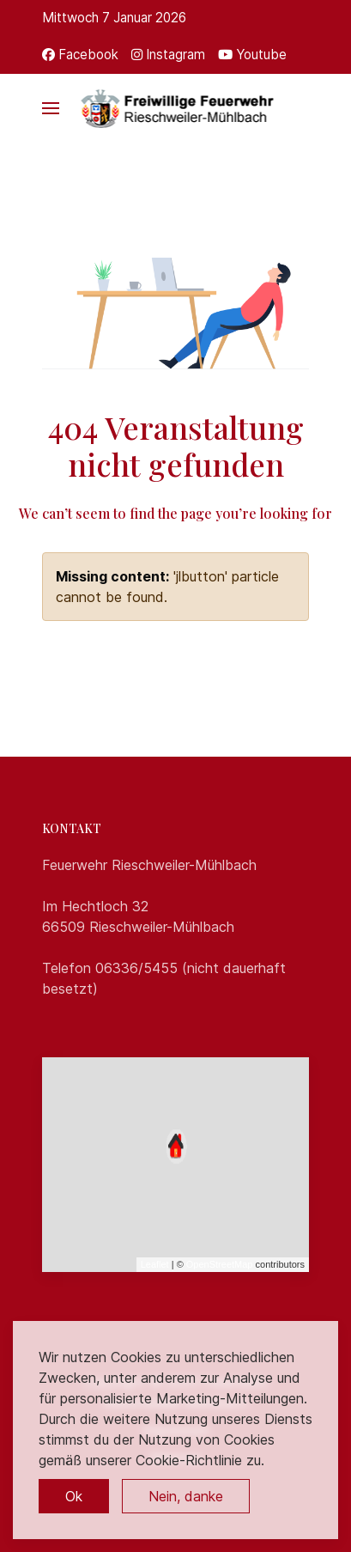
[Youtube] (252, 54)
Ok (73, 1496)
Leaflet (155, 1264)
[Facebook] (80, 54)
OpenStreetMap (219, 1264)
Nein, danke (185, 1496)
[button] (50, 108)
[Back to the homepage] (175, 108)
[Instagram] (168, 54)
